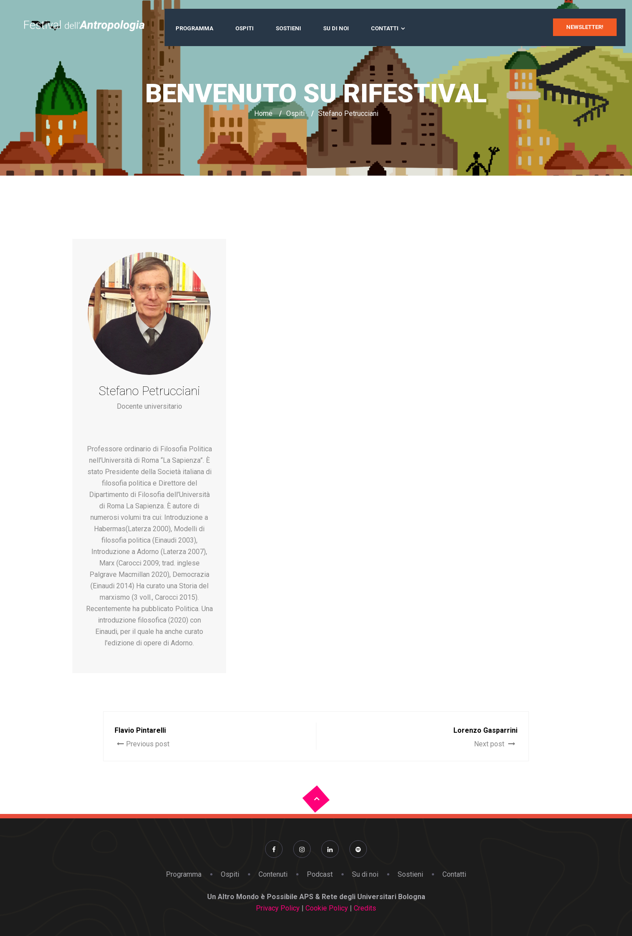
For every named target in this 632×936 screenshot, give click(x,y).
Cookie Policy (327, 908)
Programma (194, 28)
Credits (364, 908)
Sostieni (288, 28)
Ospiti (244, 28)
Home (263, 113)
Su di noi (336, 28)
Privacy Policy (278, 908)
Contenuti (273, 874)
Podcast (320, 874)
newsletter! (584, 27)
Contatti (385, 28)
